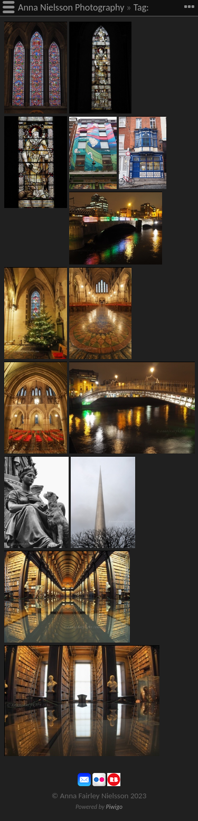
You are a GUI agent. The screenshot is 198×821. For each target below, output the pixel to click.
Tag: (141, 7)
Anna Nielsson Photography (71, 7)
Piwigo (114, 806)
